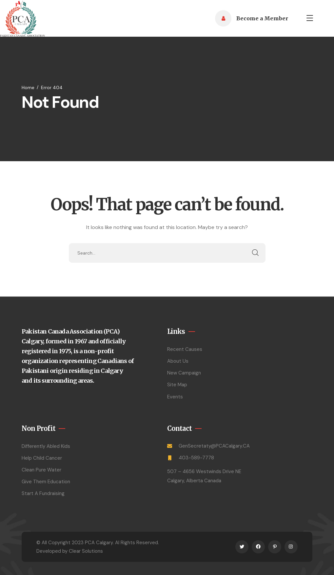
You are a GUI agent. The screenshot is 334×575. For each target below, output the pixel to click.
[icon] (241, 546)
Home (28, 87)
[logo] (22, 17)
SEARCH (255, 252)
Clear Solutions (86, 551)
